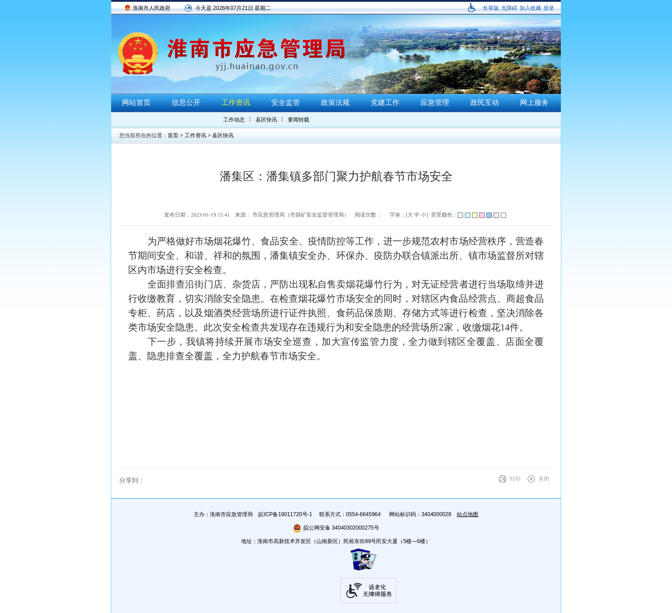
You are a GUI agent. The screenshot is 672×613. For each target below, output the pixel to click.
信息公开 (186, 102)
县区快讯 (266, 120)
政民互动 (484, 102)
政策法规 (335, 102)
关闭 (543, 479)
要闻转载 (298, 120)
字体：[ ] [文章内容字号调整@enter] (409, 215)
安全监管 (285, 102)
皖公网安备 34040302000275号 (336, 528)
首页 (173, 135)
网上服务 (534, 102)
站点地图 (467, 514)
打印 (515, 479)
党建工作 (385, 102)
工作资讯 (235, 102)
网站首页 (136, 102)
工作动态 (234, 120)
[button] (491, 8)
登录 (548, 8)
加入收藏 (530, 8)
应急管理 (435, 102)
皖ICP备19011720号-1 (285, 514)
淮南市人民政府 (151, 8)
